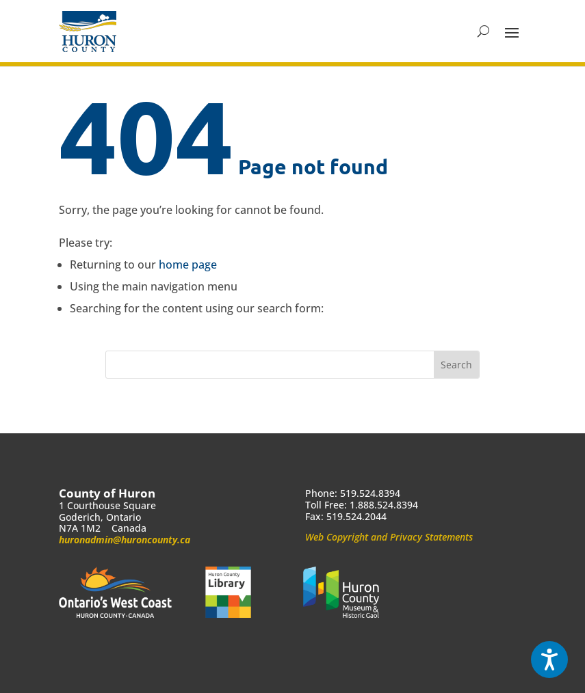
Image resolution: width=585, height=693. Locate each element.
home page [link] (188, 264)
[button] (512, 31)
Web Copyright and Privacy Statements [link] (389, 536)
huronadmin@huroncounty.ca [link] (124, 539)
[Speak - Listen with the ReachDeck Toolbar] (549, 659)
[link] (87, 31)
